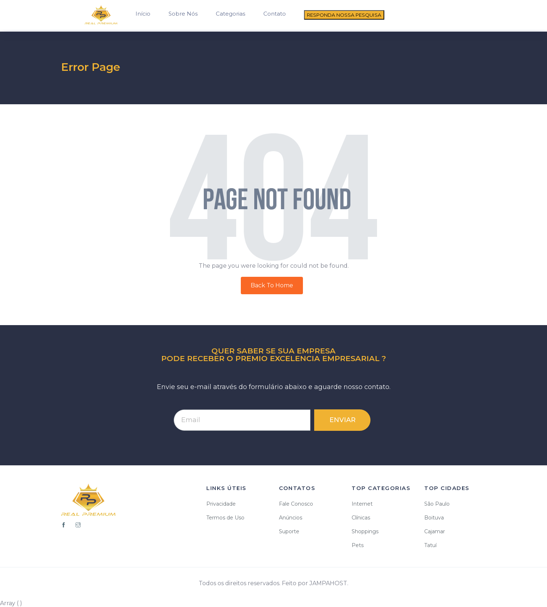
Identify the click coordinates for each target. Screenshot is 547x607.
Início (142, 13)
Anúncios (290, 517)
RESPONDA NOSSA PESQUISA (344, 15)
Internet (362, 504)
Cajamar (434, 531)
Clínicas (361, 517)
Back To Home (272, 285)
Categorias (230, 13)
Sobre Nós (183, 13)
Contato (274, 13)
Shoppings (365, 531)
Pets (358, 545)
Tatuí (430, 545)
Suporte (289, 531)
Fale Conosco (296, 504)
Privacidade (221, 504)
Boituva (434, 517)
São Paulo (437, 504)
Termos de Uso (225, 517)
